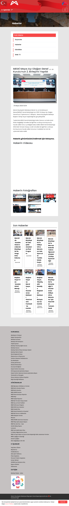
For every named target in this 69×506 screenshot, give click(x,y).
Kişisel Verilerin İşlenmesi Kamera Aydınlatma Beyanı (24, 373)
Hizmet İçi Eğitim (15, 438)
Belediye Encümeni (15, 339)
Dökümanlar (14, 466)
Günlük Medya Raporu (16, 426)
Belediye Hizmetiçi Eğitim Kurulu (19, 345)
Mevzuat (13, 417)
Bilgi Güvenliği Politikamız (17, 379)
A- (50, 68)
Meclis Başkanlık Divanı (16, 354)
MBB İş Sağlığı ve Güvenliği (17, 436)
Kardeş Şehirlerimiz (16, 362)
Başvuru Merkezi (15, 464)
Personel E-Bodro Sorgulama (18, 458)
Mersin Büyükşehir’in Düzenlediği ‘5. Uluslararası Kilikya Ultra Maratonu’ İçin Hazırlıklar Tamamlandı (51, 293)
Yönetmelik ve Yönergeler (17, 375)
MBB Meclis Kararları (16, 390)
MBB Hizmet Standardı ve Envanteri (19, 411)
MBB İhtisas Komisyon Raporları (19, 394)
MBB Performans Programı (17, 405)
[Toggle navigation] (65, 10)
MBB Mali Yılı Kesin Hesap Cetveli (19, 400)
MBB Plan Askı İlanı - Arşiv (17, 424)
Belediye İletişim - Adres (17, 473)
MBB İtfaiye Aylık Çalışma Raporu (19, 422)
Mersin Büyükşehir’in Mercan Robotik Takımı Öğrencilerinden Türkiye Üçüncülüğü (51, 250)
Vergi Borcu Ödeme (15, 447)
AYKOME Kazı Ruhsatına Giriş (18, 462)
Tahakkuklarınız (15, 451)
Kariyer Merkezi (15, 460)
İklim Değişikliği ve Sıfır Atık (18, 440)
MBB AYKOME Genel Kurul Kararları (19, 419)
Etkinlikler (18, 50)
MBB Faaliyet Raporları (16, 398)
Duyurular (18, 39)
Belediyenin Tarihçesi (16, 335)
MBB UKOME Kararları (16, 392)
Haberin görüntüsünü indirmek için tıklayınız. (33, 139)
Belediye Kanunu (15, 348)
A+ (52, 68)
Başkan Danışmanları (16, 337)
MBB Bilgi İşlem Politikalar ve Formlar (20, 386)
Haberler (18, 45)
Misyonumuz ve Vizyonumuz (18, 356)
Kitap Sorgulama (15, 456)
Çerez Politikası (9, 504)
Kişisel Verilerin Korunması (17, 369)
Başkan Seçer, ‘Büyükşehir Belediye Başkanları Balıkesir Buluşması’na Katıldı (40, 291)
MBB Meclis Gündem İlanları (18, 388)
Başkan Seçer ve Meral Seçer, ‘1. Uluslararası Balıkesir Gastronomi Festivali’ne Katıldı (29, 293)
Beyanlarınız (14, 449)
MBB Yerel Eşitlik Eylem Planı (18, 430)
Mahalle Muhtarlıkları (16, 364)
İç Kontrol (13, 428)
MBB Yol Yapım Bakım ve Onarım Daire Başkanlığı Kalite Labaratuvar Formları (30, 434)
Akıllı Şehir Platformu (16, 454)
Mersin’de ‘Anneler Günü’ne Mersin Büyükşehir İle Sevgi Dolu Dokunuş (18, 249)
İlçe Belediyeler (15, 360)
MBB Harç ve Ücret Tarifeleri (18, 403)
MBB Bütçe (13, 396)
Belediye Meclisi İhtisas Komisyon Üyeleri (21, 350)
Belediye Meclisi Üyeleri (17, 352)
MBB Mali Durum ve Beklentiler (18, 413)
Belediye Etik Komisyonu (17, 341)
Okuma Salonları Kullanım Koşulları (19, 377)
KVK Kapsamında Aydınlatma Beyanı (20, 371)
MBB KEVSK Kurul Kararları (17, 407)
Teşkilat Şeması (15, 343)
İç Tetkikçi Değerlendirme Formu (19, 432)
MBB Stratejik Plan (15, 409)
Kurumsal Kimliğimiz (16, 366)
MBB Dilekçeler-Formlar (17, 415)
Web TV (18, 55)
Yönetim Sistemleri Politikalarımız (19, 358)
